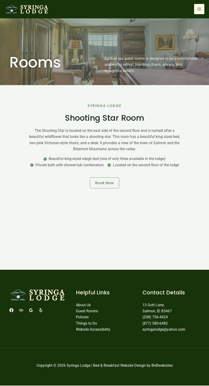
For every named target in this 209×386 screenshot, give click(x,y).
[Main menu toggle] (199, 9)
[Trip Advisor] (21, 311)
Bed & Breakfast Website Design (119, 366)
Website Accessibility (93, 330)
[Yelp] (41, 311)
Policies (82, 318)
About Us (83, 305)
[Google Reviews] (31, 311)
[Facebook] (11, 311)
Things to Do (86, 324)
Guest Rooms (87, 311)
